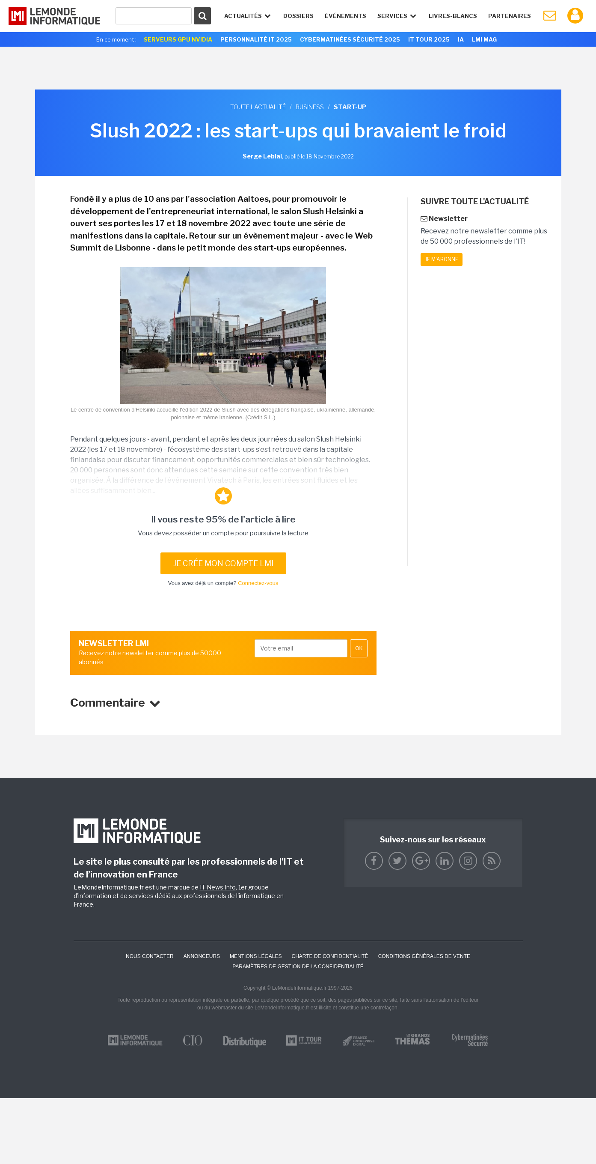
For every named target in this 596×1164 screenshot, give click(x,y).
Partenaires (509, 15)
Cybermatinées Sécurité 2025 (350, 39)
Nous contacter (150, 956)
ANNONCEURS (202, 956)
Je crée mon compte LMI (223, 563)
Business (310, 106)
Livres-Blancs (453, 15)
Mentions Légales (256, 956)
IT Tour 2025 (429, 39)
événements (345, 15)
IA (461, 39)
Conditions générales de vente (424, 956)
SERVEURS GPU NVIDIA (178, 39)
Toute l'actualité (258, 106)
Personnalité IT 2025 (256, 39)
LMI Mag (484, 39)
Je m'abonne (441, 259)
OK (358, 648)
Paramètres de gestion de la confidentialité (298, 967)
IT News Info (218, 887)
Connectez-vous (258, 583)
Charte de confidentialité (329, 956)
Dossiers (298, 15)
